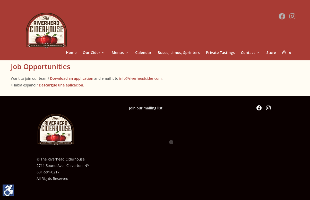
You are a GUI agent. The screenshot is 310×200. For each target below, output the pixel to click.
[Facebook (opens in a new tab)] (282, 16)
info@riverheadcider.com (140, 78)
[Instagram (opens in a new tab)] (292, 16)
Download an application (71, 78)
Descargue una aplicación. (61, 85)
